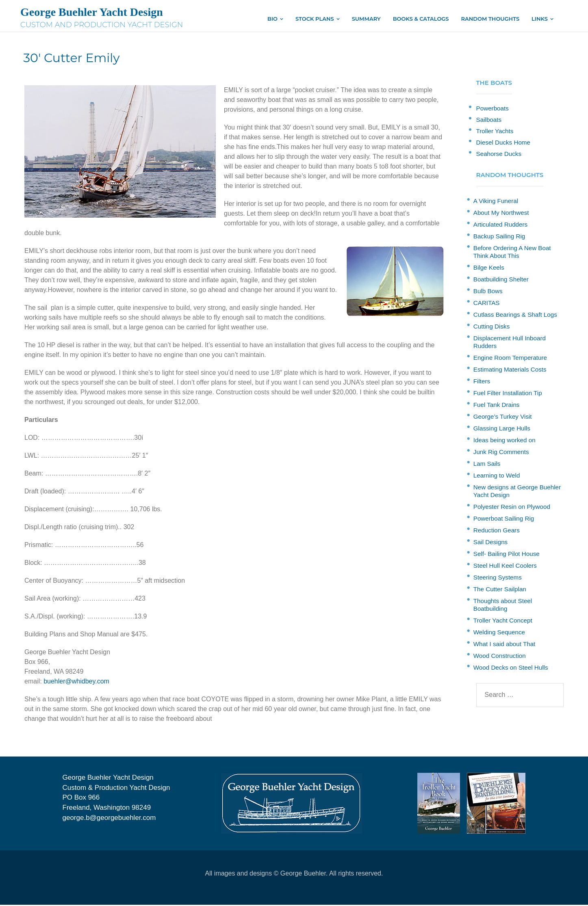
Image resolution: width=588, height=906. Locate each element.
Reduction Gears (496, 531)
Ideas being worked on (504, 441)
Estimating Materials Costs (510, 370)
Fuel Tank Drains (496, 405)
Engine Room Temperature (510, 358)
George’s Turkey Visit (502, 417)
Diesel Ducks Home (503, 143)
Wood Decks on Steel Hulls (510, 668)
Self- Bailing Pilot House (506, 554)
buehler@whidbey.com (76, 682)
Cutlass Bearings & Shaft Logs (515, 315)
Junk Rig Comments (501, 453)
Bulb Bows (488, 292)
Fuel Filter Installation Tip (507, 394)
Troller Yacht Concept (502, 621)
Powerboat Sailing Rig (503, 519)
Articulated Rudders (500, 225)
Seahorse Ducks (498, 154)
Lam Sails (487, 464)
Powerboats (492, 109)
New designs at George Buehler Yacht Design (517, 492)
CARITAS (486, 304)
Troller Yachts (495, 132)
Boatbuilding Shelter (501, 280)
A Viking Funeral (495, 202)
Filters (481, 382)
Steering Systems (497, 578)
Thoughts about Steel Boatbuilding (502, 606)
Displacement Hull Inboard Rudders (509, 343)
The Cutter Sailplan (499, 590)
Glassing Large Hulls (501, 429)
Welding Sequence (499, 633)
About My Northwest (501, 213)
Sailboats (488, 120)
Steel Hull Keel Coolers (505, 566)
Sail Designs (490, 543)
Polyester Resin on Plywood (511, 507)
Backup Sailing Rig (499, 237)
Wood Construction (499, 656)
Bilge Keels (488, 268)
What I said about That (504, 645)
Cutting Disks (491, 327)
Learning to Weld (496, 476)
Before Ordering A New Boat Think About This (512, 253)
